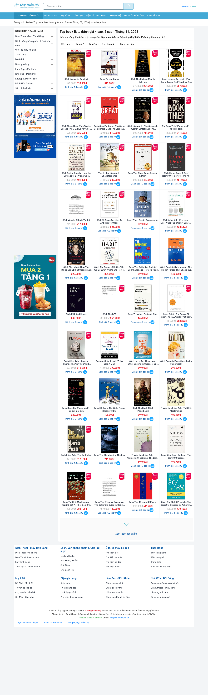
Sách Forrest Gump (109, 85)
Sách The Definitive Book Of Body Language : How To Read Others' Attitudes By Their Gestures (142, 301)
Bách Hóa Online (24, 83)
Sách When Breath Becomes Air (142, 247)
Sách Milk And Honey (76, 352)
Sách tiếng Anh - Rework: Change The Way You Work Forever (76, 408)
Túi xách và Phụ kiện (161, 631)
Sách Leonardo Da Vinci (76, 85)
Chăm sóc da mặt (115, 656)
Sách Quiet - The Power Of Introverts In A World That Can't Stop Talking (176, 354)
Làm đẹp (78, 15)
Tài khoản (189, 6)
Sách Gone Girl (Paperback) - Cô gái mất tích (76, 461)
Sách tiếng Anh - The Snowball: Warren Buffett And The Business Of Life (143, 140)
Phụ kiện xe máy (114, 621)
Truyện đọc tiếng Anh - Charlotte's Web (109, 193)
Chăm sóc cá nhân (115, 647)
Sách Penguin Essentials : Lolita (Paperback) (176, 407)
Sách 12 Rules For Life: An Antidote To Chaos (109, 247)
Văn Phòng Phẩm (69, 625)
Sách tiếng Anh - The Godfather (76, 514)
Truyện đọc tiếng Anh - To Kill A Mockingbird (176, 461)
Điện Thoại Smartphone (27, 621)
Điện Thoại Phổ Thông (26, 617)
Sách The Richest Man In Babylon (142, 87)
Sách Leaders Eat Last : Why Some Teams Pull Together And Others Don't (176, 87)
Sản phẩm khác (23, 88)
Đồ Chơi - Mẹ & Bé (24, 647)
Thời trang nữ (158, 621)
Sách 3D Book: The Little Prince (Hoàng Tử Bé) (109, 461)
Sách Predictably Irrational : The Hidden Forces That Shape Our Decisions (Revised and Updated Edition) (176, 301)
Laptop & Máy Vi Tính (26, 78)
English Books (67, 620)
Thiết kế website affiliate (91, 682)
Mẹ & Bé (19, 59)
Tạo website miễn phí (28, 687)
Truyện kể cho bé (24, 652)
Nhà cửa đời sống (134, 15)
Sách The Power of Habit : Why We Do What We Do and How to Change (109, 301)
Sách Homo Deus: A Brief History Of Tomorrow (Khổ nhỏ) (176, 194)
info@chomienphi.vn (119, 682)
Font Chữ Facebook (53, 687)
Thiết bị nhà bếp (68, 652)
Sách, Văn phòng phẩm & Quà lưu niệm (32, 43)
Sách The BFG (109, 352)
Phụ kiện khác (113, 631)
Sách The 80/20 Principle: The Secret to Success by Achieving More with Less (176, 568)
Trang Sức (156, 626)
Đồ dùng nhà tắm (159, 656)
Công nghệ (115, 15)
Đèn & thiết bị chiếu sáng (164, 652)
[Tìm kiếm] (129, 6)
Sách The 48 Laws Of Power (142, 566)
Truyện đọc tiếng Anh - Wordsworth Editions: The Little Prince (142, 514)
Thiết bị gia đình (68, 656)
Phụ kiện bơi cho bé (25, 656)
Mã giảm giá (51, 15)
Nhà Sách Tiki (67, 634)
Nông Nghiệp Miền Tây (78, 687)
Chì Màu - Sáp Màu (25, 661)
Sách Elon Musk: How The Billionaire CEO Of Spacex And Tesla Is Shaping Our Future (76, 301)
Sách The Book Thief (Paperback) (142, 461)
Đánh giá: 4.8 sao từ (76, 93)
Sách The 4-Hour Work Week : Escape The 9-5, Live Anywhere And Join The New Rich (76, 140)
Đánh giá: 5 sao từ (143, 96)
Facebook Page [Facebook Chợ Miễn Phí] (171, 6)
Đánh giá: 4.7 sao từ (109, 93)
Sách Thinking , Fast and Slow (142, 352)
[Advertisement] (35, 206)
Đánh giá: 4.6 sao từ (76, 310)
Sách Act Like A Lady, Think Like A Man (109, 407)
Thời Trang (20, 54)
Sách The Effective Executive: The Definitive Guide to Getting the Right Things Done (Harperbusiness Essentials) (109, 568)
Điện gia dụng (22, 64)
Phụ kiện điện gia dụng (72, 661)
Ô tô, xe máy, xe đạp (25, 49)
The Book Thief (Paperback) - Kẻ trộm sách (176, 140)
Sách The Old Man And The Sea (109, 514)
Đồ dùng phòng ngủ (161, 661)
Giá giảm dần (125, 44)
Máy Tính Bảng (23, 626)
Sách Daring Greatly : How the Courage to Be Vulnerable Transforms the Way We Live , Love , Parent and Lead (76, 194)
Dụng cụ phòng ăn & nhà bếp (165, 647)
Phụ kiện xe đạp (114, 626)
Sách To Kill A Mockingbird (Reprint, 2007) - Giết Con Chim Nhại (76, 568)
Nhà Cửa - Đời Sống (25, 74)
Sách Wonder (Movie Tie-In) (76, 245)
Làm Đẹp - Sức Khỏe (25, 69)
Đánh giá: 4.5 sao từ (176, 310)
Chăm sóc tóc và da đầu (118, 661)
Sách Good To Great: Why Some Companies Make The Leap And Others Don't (109, 140)
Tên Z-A (91, 44)
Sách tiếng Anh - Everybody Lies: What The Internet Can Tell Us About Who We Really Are (176, 247)
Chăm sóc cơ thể (114, 652)
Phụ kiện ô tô (112, 617)
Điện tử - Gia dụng (96, 15)
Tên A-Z (78, 44)
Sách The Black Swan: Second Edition (142, 193)
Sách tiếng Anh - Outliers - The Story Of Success (176, 514)
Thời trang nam (159, 617)
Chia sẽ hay (153, 15)
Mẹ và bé (65, 15)
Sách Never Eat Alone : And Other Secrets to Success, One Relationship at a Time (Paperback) (142, 408)
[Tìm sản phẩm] (83, 6)
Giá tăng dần (107, 44)
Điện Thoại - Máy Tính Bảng (29, 36)
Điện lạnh (65, 647)
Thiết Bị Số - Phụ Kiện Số (28, 631)
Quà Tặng (65, 629)
